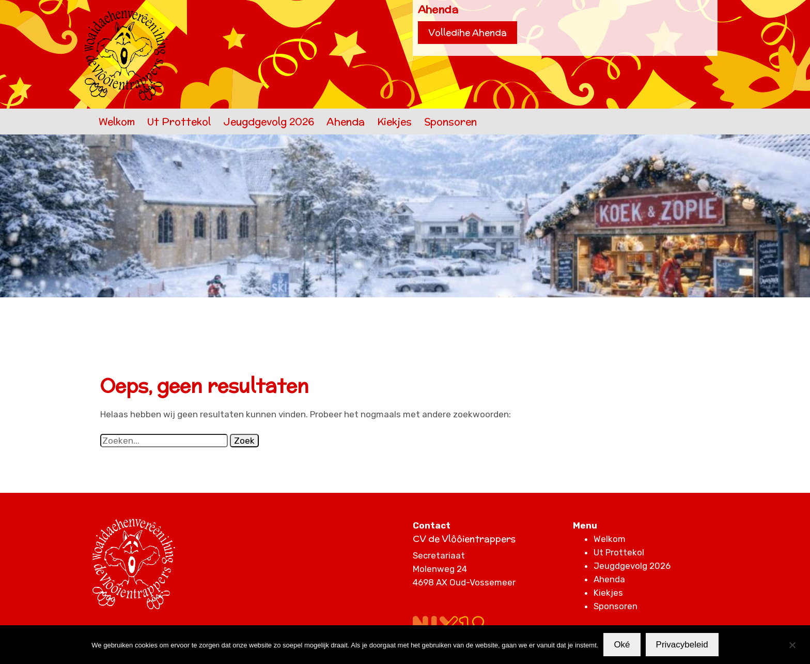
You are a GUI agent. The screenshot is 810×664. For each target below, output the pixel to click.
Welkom (117, 121)
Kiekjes (394, 121)
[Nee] (792, 645)
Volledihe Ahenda (467, 32)
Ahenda (345, 121)
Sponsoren (450, 121)
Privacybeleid (682, 645)
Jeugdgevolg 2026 (268, 121)
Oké (622, 645)
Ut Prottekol (179, 121)
